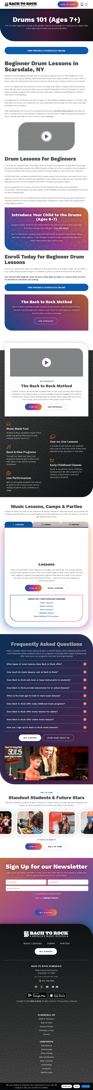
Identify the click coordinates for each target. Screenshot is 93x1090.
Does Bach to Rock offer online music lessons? (46, 719)
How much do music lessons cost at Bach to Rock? (46, 672)
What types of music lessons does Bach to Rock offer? (46, 664)
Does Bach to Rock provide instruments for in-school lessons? (46, 688)
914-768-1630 (48, 981)
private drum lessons (63, 111)
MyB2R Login (46, 1073)
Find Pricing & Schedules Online (46, 50)
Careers (46, 1035)
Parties (64, 944)
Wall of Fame (55, 847)
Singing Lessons (46, 613)
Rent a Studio (46, 1061)
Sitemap (73, 1002)
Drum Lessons (46, 610)
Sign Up (33, 407)
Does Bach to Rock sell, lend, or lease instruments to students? (46, 680)
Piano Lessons (46, 603)
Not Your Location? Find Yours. (46, 977)
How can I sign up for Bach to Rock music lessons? (46, 727)
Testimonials (46, 1050)
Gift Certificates (46, 1058)
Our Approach (46, 321)
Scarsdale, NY (46, 1015)
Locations (46, 1069)
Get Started (29, 738)
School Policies (46, 1027)
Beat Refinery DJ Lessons (46, 617)
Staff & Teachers (46, 1019)
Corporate (46, 1042)
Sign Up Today (68, 4)
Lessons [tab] (18, 525)
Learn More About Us (58, 738)
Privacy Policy (63, 1002)
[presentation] (46, 905)
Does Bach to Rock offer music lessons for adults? (46, 712)
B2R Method (46, 1046)
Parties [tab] (74, 525)
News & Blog (46, 1054)
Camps (51, 944)
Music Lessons (55, 588)
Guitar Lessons (46, 606)
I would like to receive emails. (47, 894)
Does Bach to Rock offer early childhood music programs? (46, 704)
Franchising (46, 1065)
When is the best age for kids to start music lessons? (46, 696)
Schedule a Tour (46, 1031)
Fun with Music (62, 228)
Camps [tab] (46, 525)
